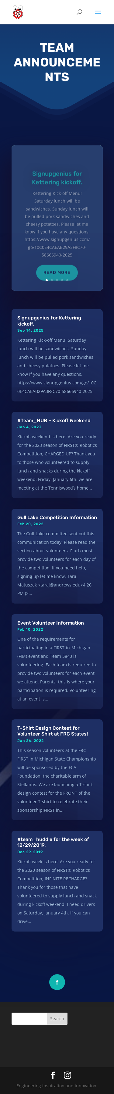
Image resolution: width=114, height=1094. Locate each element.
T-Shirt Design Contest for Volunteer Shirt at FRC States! (52, 731)
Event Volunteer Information (50, 623)
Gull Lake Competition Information (57, 517)
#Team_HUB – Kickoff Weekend (54, 420)
